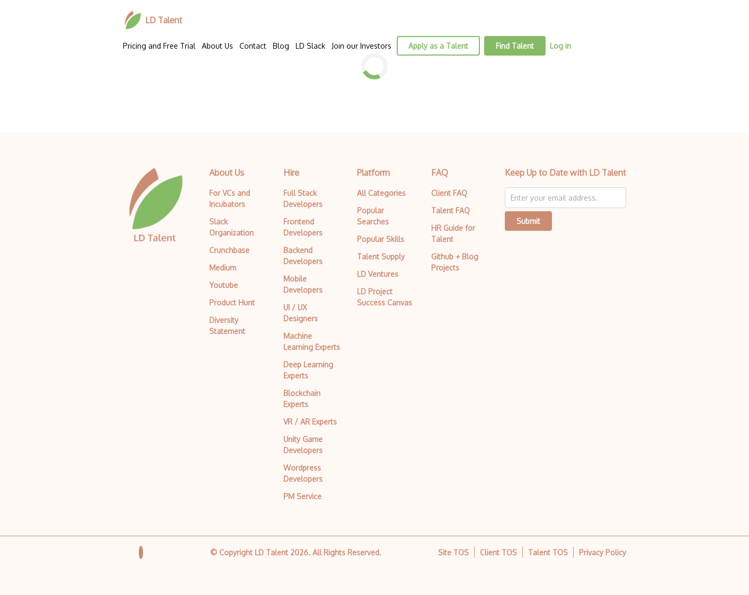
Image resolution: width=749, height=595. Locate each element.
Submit (528, 221)
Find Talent (515, 45)
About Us (217, 45)
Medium (222, 267)
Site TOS (453, 552)
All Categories (381, 192)
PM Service (302, 496)
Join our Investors (361, 45)
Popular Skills (380, 239)
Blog (281, 45)
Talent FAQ (450, 210)
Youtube (223, 285)
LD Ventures (377, 273)
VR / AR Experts (310, 421)
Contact (252, 45)
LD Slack (310, 45)
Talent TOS (548, 552)
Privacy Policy (602, 552)
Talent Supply (381, 256)
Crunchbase (229, 250)
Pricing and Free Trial (159, 45)
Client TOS (498, 552)
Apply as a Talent (438, 45)
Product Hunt (232, 302)
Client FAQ (449, 192)
